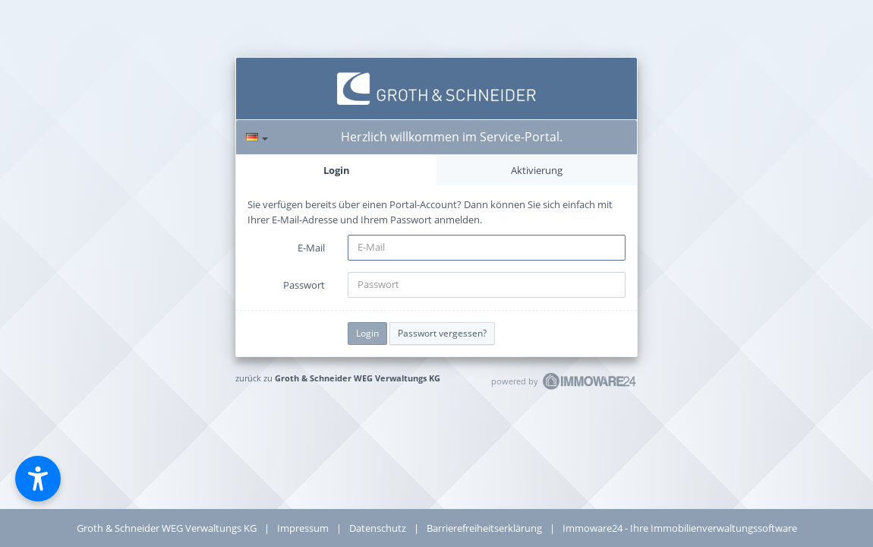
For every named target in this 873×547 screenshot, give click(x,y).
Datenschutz (377, 528)
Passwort (304, 285)
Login (336, 170)
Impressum (303, 528)
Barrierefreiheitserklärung (484, 528)
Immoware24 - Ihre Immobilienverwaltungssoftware (680, 528)
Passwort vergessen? (442, 333)
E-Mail (311, 248)
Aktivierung (537, 170)
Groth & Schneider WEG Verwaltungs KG (357, 378)
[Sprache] (257, 137)
